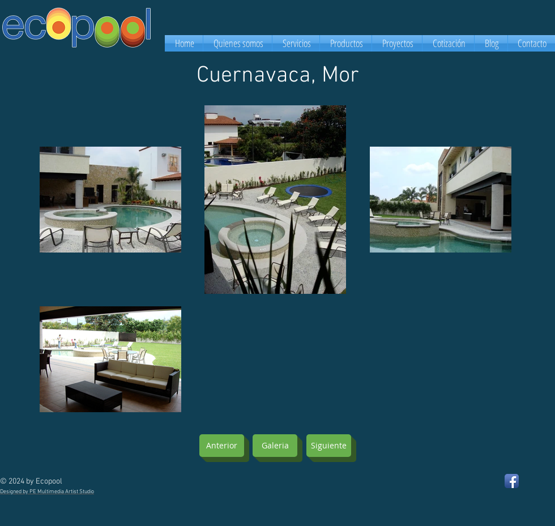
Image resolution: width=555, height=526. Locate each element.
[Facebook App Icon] (512, 481)
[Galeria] (275, 445)
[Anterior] (221, 445)
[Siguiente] (328, 445)
